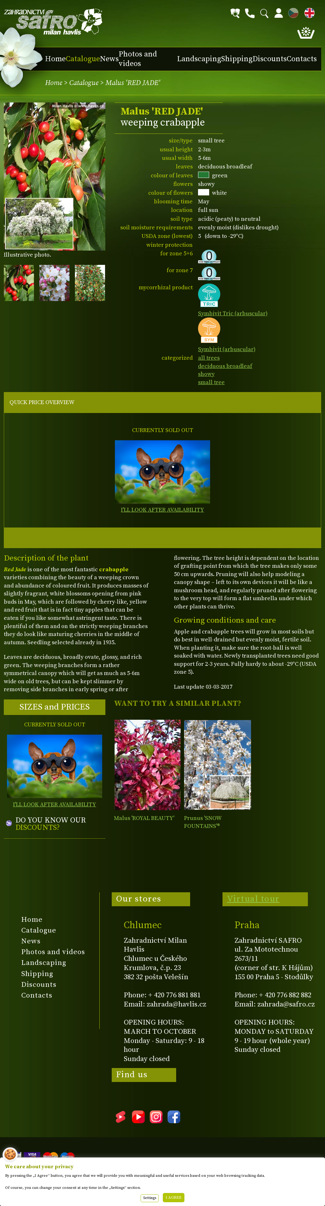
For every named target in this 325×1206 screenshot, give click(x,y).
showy (206, 374)
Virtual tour (253, 899)
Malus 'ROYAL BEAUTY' (144, 818)
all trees (209, 358)
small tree (211, 382)
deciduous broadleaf (225, 366)
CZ (291, 12)
